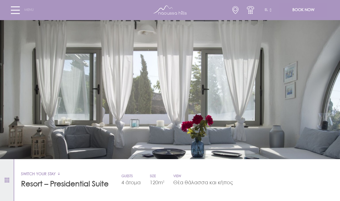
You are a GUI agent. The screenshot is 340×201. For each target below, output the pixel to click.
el (266, 10)
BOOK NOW (303, 10)
